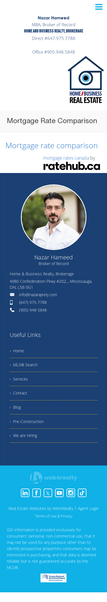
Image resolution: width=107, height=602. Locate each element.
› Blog (16, 413)
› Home (18, 350)
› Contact (19, 397)
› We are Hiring (25, 445)
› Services (20, 382)
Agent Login (88, 518)
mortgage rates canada (66, 157)
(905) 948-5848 (33, 309)
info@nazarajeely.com (38, 293)
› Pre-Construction (28, 429)
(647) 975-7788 (33, 301)
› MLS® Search (25, 366)
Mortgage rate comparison (48, 145)
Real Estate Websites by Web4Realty (41, 518)
